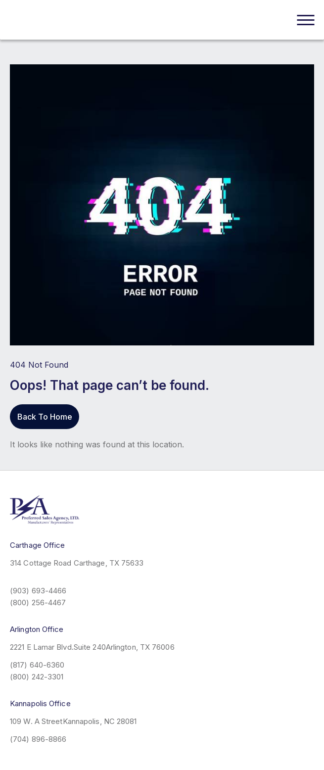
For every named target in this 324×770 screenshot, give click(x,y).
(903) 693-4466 (38, 590)
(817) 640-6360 (37, 665)
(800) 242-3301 (36, 676)
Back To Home (44, 417)
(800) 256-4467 (38, 602)
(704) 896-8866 (38, 739)
